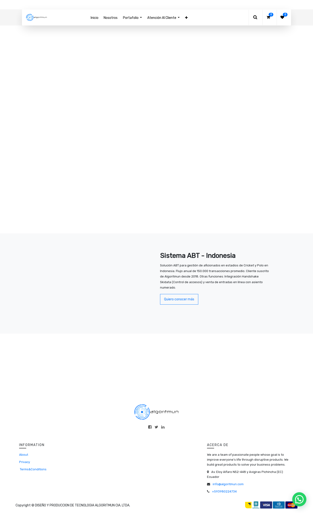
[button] (186, 17)
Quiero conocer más (179, 299)
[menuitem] (94, 17)
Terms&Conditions (33, 469)
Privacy (24, 462)
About (23, 454)
